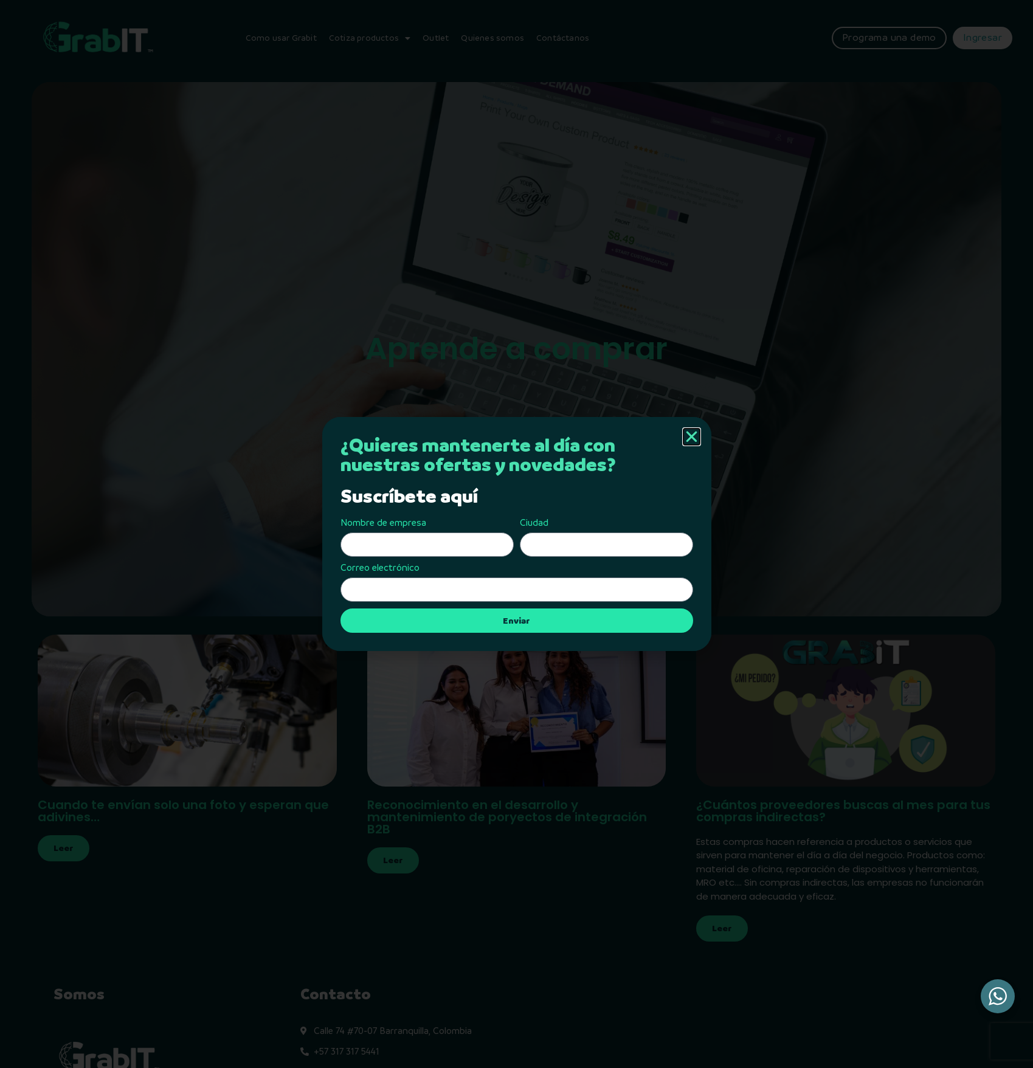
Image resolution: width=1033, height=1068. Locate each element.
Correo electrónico (380, 568)
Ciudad (534, 523)
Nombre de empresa (383, 523)
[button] (691, 436)
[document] (516, 534)
